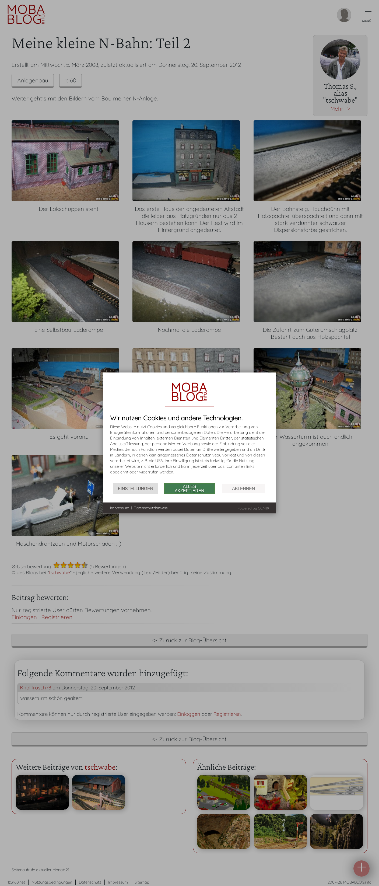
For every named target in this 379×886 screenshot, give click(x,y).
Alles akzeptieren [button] (189, 488)
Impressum (119, 507)
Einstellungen (135, 488)
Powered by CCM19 (253, 508)
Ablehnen (243, 488)
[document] (189, 449)
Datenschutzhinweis (151, 507)
